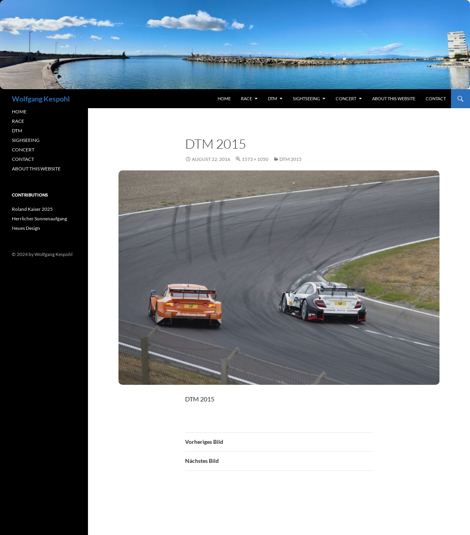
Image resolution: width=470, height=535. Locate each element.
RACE (246, 98)
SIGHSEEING (26, 140)
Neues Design (26, 228)
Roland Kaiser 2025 (32, 209)
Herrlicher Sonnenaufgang (39, 219)
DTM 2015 (290, 159)
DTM (272, 98)
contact (436, 98)
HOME (19, 112)
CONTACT (23, 159)
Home (224, 98)
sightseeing (306, 98)
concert (346, 98)
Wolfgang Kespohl (41, 98)
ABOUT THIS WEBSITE (36, 169)
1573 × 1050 (255, 159)
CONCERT (23, 150)
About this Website (393, 98)
